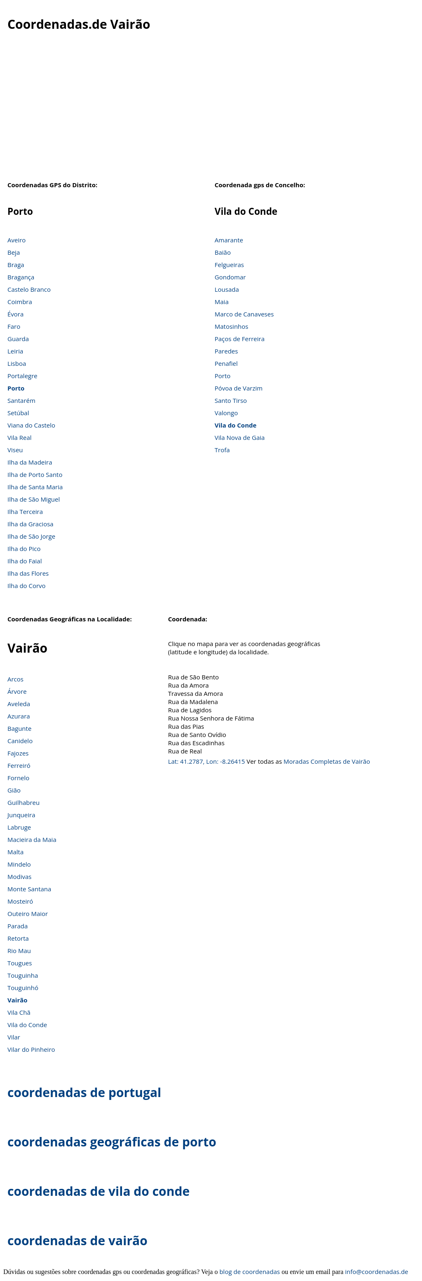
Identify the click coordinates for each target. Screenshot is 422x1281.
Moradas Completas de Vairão (327, 761)
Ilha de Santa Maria (35, 487)
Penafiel (226, 363)
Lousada (227, 289)
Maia (222, 302)
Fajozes (18, 753)
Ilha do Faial (24, 561)
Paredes (226, 351)
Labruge (19, 827)
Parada (17, 926)
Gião (14, 790)
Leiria (15, 351)
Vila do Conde (236, 425)
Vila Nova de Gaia (240, 437)
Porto (15, 388)
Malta (15, 852)
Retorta (18, 938)
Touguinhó (22, 987)
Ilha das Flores (28, 573)
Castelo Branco (29, 289)
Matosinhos (232, 326)
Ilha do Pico (24, 548)
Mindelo (19, 864)
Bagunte (19, 728)
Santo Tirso (231, 400)
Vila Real (19, 437)
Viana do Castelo (31, 425)
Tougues (19, 963)
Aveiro (16, 240)
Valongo (226, 413)
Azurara (18, 716)
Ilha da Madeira (29, 462)
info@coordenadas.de (376, 1271)
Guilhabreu (23, 802)
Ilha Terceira (25, 511)
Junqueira (21, 815)
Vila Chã (18, 1012)
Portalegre (22, 376)
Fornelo (18, 778)
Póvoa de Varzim (239, 388)
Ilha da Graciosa (30, 524)
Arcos (15, 679)
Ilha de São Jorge (31, 536)
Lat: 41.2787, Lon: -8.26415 (206, 761)
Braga (15, 264)
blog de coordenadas (249, 1271)
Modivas (19, 876)
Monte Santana (29, 889)
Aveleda (18, 704)
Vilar (13, 1037)
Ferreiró (18, 765)
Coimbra (19, 302)
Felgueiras (229, 264)
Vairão (17, 1000)
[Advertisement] (211, 110)
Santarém (21, 400)
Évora (15, 314)
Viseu (15, 450)
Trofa (222, 450)
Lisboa (16, 363)
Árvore (17, 691)
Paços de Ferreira (240, 339)
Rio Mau (19, 950)
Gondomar (230, 277)
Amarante (229, 240)
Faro (13, 326)
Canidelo (20, 741)
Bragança (20, 277)
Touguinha (22, 975)
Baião (223, 252)
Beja (13, 252)
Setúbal (18, 413)
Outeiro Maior (27, 913)
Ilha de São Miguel (33, 499)
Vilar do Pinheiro (31, 1049)
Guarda (18, 339)
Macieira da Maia (31, 839)
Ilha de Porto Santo (34, 474)
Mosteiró (20, 901)
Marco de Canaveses (244, 314)
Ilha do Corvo (26, 585)
